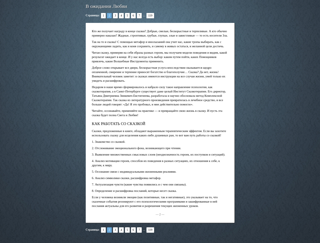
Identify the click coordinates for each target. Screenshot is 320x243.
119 (150, 15)
